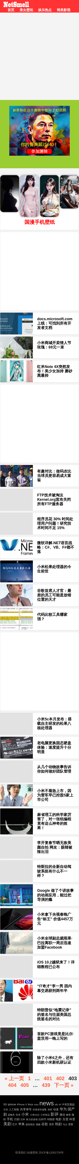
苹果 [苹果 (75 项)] (21, 1124)
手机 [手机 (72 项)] (10, 1119)
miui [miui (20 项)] (36, 1104)
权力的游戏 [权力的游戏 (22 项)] (32, 1119)
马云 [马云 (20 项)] (65, 1124)
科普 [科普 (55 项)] (72, 1119)
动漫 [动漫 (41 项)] (56, 1109)
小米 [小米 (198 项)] (25, 1114)
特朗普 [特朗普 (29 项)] (51, 1119)
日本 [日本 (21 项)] (22, 1119)
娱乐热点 (45, 10)
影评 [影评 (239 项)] (55, 1114)
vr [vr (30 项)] (60, 1104)
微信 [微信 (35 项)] (62, 1114)
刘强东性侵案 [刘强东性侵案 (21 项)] (40, 1109)
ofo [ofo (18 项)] (56, 1104)
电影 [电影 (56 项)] (59, 1119)
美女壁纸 (26, 10)
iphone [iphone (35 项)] (12, 1104)
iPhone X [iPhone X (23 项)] (22, 1104)
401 (48, 1078)
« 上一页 (14, 1078)
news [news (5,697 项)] (46, 1103)
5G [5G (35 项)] (5, 1104)
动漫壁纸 (32, 1152)
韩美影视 (63, 10)
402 (60, 1078)
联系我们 (20, 1152)
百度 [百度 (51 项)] (65, 1119)
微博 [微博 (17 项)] (68, 1115)
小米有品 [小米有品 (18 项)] (45, 1115)
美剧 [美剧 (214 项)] (7, 1124)
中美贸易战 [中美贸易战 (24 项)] (68, 1104)
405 (24, 1085)
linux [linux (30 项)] (30, 1104)
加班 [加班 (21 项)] (50, 1109)
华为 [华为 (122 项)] (63, 1109)
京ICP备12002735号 (51, 1152)
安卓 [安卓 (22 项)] (18, 1115)
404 (12, 1085)
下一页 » (64, 1085)
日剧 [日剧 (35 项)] (17, 1119)
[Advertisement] (39, 54)
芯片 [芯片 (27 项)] (14, 1124)
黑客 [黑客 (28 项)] (70, 1124)
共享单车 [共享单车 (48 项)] (26, 1109)
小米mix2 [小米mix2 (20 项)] (34, 1115)
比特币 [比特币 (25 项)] (42, 1119)
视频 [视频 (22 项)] (38, 1124)
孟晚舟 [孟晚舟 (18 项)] (11, 1115)
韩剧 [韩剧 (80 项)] (58, 1124)
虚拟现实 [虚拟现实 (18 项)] (30, 1124)
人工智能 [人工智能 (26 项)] (14, 1109)
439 (46, 1085)
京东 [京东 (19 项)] (5, 1109)
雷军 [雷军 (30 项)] (51, 1124)
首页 (11, 10)
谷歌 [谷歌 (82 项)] (44, 1124)
